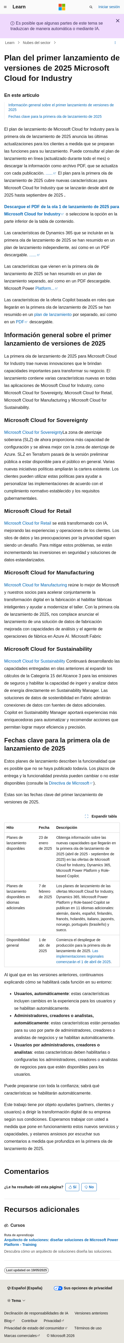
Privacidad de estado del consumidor (34, 1328)
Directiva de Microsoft (69, 783)
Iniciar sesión (109, 7)
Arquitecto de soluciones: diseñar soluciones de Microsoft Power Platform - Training (61, 1242)
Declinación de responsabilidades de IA (36, 1313)
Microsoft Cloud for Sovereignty (33, 432)
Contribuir (30, 1321)
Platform (43, 288)
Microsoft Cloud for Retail (27, 523)
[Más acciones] (115, 42)
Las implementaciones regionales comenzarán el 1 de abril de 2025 (83, 956)
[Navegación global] (5, 7)
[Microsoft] (62, 7)
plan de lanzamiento (53, 314)
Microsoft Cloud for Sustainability (34, 661)
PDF (20, 322)
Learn (10, 43)
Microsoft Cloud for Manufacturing (35, 585)
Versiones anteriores (91, 1313)
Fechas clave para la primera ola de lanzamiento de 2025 (55, 116)
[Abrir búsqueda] (91, 7)
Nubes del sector (36, 43)
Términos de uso (88, 1328)
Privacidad (52, 1321)
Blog (8, 1321)
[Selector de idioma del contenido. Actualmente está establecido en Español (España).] (24, 1288)
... (47, 173)
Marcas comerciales (20, 1336)
